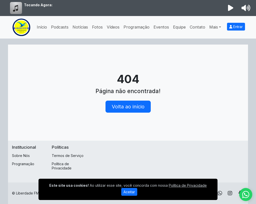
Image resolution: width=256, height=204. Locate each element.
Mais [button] (213, 27)
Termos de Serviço (68, 155)
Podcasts (59, 27)
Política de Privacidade (62, 166)
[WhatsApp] (220, 193)
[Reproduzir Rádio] (230, 8)
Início (42, 27)
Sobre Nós (21, 155)
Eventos (161, 27)
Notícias (80, 27)
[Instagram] (230, 193)
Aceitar (129, 192)
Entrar (236, 27)
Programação (137, 27)
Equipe (179, 27)
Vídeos (113, 27)
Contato (197, 27)
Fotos (97, 27)
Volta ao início (128, 107)
